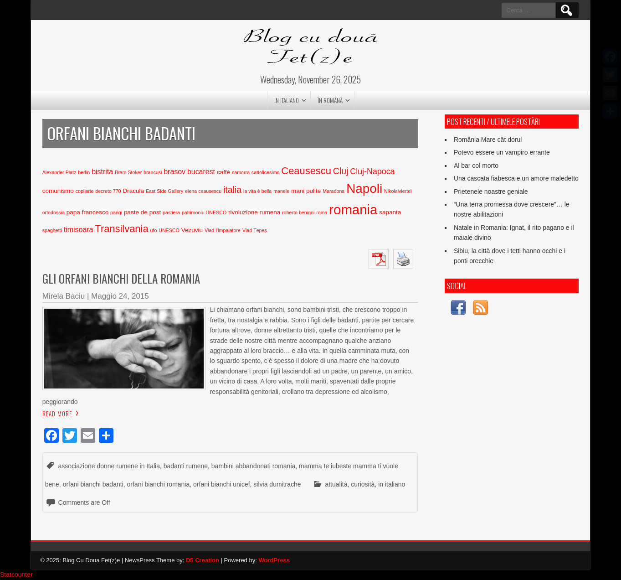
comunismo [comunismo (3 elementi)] (58, 190)
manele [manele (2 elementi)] (281, 191)
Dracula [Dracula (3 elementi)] (133, 190)
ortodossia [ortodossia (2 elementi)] (53, 212)
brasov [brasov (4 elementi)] (174, 172)
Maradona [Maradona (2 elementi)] (333, 191)
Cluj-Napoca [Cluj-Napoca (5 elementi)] (372, 171)
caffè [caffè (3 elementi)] (223, 172)
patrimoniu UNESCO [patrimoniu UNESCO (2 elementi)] (204, 212)
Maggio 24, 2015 (120, 296)
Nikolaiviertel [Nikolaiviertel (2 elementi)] (397, 191)
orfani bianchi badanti (93, 484)
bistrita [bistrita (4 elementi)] (102, 172)
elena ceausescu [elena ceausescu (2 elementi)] (203, 191)
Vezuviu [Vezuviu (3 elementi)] (192, 230)
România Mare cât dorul (488, 139)
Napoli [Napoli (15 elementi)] (364, 188)
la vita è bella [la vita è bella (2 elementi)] (257, 191)
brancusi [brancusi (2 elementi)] (153, 172)
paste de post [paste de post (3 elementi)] (142, 212)
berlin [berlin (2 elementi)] (84, 172)
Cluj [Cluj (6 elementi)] (341, 171)
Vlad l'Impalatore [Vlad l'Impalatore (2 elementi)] (223, 230)
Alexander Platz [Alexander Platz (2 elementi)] (59, 172)
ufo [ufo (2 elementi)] (153, 230)
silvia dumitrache (277, 484)
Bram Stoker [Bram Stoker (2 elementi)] (128, 172)
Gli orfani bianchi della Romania (121, 278)
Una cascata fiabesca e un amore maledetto (516, 178)
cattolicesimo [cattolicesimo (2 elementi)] (265, 172)
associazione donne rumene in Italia (109, 466)
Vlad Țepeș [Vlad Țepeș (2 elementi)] (254, 230)
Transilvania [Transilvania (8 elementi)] (121, 228)
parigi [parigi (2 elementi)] (116, 212)
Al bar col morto (476, 165)
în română (330, 100)
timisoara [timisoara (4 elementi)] (78, 229)
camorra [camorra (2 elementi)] (241, 172)
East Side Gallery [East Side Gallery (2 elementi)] (164, 191)
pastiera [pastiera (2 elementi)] (171, 212)
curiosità (363, 484)
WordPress (273, 560)
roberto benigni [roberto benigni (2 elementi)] (298, 212)
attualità (336, 484)
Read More (57, 413)
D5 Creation (202, 560)
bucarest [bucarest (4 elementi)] (201, 172)
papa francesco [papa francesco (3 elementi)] (87, 212)
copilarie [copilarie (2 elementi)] (85, 191)
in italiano (286, 100)
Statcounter (16, 574)
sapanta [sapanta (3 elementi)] (390, 212)
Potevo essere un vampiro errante (502, 152)
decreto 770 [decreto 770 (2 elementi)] (108, 191)
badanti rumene (186, 466)
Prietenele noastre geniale (491, 191)
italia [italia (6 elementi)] (232, 190)
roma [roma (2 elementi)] (321, 212)
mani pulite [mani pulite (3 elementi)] (306, 190)
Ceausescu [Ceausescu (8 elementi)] (306, 170)
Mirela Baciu (63, 296)
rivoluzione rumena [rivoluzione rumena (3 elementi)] (254, 212)
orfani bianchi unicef (221, 484)
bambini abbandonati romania (253, 466)
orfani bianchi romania (158, 484)
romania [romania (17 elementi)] (353, 209)
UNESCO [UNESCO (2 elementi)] (169, 230)
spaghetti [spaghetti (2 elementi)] (52, 230)
